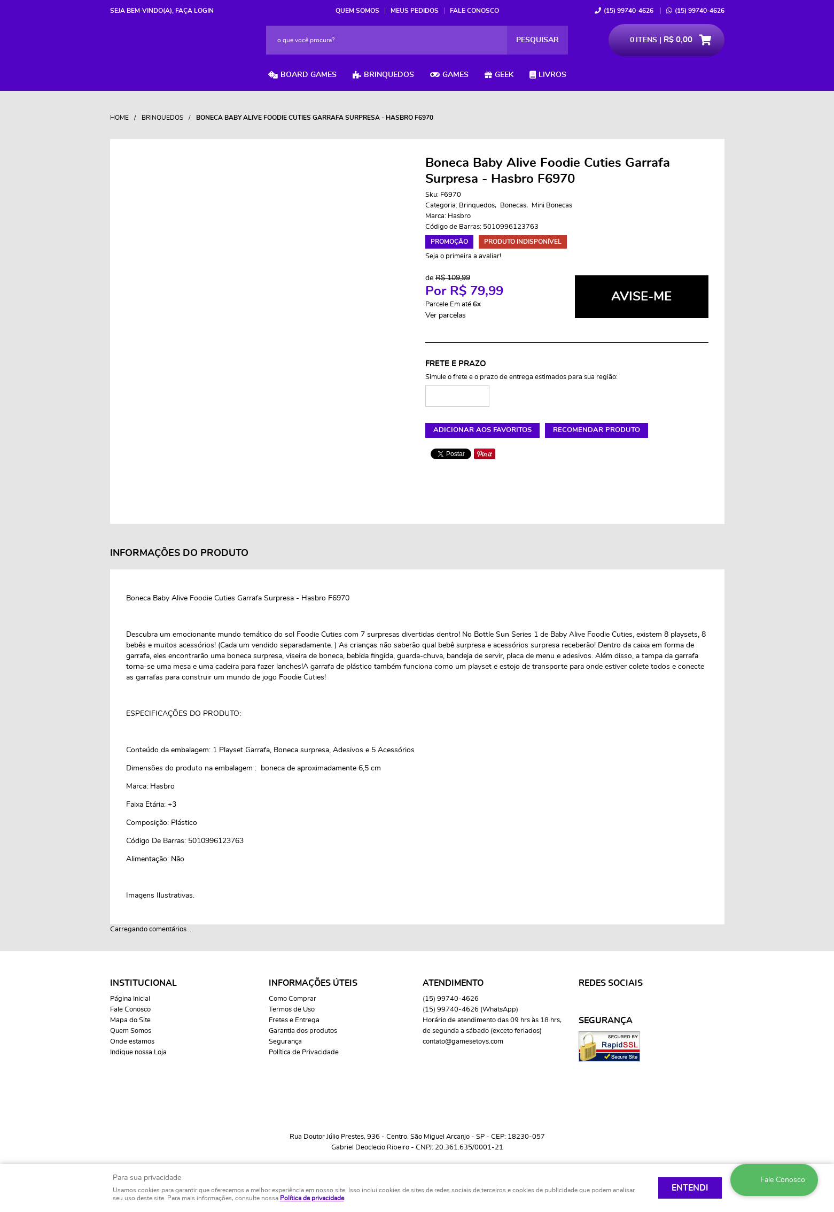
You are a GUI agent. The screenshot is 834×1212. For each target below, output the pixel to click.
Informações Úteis (313, 983)
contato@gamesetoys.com (463, 1041)
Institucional (143, 983)
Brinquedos (389, 75)
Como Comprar (292, 998)
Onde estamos (132, 1041)
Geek (504, 75)
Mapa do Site (130, 1020)
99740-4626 (628, 10)
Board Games (308, 75)
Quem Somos (357, 10)
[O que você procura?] (537, 40)
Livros (552, 75)
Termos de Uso (292, 1009)
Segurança (285, 1041)
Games (455, 75)
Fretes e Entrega (294, 1020)
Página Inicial (130, 998)
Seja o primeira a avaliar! (463, 256)
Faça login (194, 10)
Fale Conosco (474, 10)
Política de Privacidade (304, 1052)
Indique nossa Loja (138, 1052)
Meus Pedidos (415, 10)
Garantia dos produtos (303, 1031)
